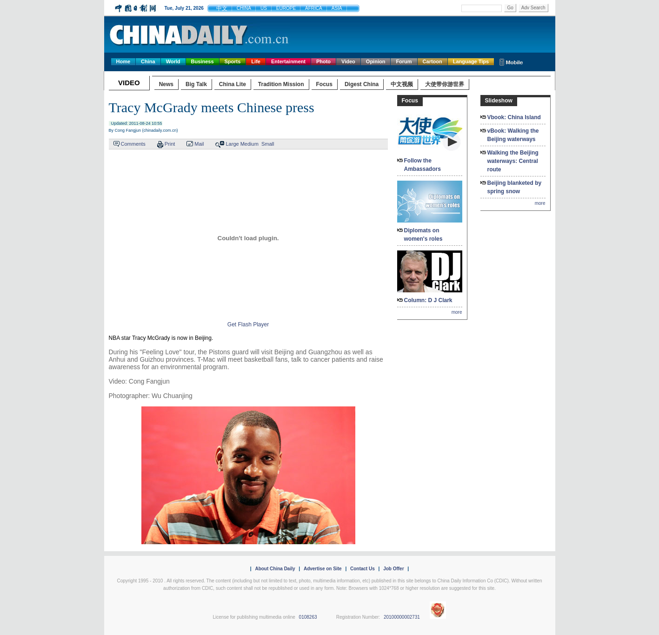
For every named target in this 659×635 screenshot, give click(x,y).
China (148, 61)
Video (348, 61)
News (166, 84)
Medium (249, 144)
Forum (404, 61)
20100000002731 (402, 617)
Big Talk (196, 84)
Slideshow (499, 100)
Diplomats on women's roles (423, 234)
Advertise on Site (323, 568)
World (173, 61)
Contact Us (362, 568)
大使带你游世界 (444, 84)
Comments (133, 144)
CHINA (244, 8)
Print (170, 144)
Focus (324, 84)
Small (267, 144)
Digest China (362, 84)
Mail (199, 144)
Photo (323, 61)
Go (510, 7)
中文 (221, 8)
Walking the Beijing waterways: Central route (513, 161)
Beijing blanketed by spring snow (514, 187)
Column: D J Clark (428, 300)
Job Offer (393, 568)
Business (202, 61)
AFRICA (313, 8)
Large (232, 144)
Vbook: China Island (514, 117)
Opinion (376, 61)
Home (123, 61)
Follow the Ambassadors (422, 164)
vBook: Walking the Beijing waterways (513, 135)
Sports (233, 61)
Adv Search (533, 7)
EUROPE (286, 8)
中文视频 (402, 84)
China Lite (232, 84)
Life (255, 61)
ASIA (337, 8)
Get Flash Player (248, 324)
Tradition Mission (281, 84)
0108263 (308, 617)
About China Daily (275, 568)
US (263, 8)
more (457, 312)
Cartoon (432, 61)
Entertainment (288, 61)
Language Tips (471, 61)
